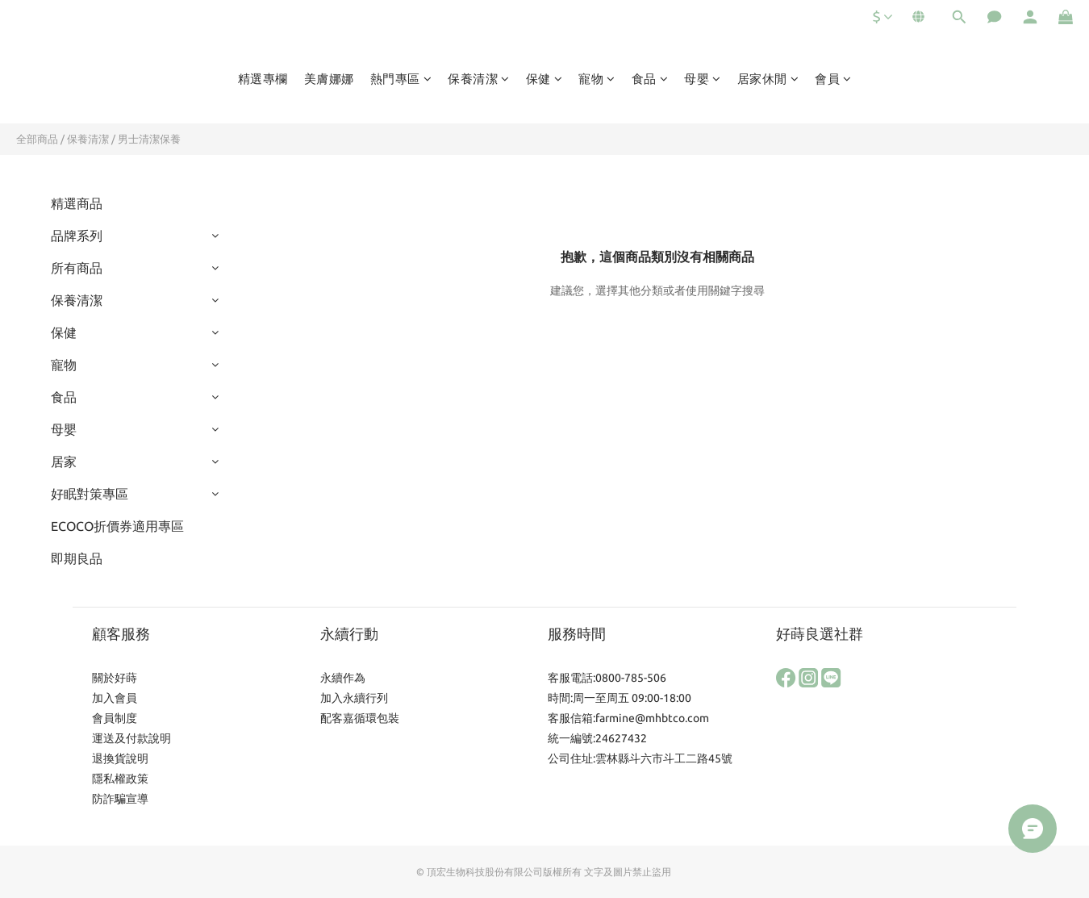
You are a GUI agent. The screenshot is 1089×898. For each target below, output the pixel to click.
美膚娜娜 (329, 79)
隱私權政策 (120, 778)
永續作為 (342, 677)
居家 (64, 461)
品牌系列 (76, 235)
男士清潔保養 (149, 138)
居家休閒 (768, 79)
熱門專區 (401, 79)
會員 (833, 79)
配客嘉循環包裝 (359, 718)
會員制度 (114, 718)
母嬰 (702, 79)
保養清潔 (479, 79)
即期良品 (76, 558)
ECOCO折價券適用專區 (117, 526)
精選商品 (76, 203)
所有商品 (76, 268)
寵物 (596, 79)
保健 (544, 79)
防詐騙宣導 (120, 798)
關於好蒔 (114, 677)
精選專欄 (263, 79)
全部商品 (37, 138)
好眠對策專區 (89, 494)
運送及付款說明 (131, 738)
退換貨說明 (120, 758)
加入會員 (114, 697)
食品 (650, 79)
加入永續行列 (354, 697)
